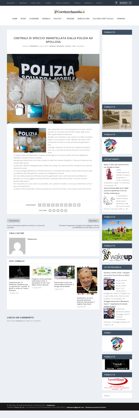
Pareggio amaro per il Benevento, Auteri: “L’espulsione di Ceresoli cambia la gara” (116, 311)
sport (23, 26)
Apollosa (53, 54)
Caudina (48, 3)
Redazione (34, 54)
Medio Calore (35, 3)
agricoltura (83, 26)
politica (57, 26)
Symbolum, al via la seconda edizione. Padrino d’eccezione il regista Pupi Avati (85, 308)
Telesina (77, 3)
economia (34, 26)
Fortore (99, 3)
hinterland (22, 3)
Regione (70, 26)
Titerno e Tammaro (62, 3)
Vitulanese (88, 3)
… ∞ (114, 193)
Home (14, 26)
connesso (19, 328)
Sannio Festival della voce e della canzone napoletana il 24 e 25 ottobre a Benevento (116, 198)
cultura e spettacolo (103, 26)
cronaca (46, 26)
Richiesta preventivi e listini (96, 415)
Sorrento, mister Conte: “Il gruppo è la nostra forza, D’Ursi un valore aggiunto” (117, 282)
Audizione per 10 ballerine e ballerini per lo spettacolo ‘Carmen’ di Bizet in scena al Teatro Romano (19, 294)
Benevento (11, 3)
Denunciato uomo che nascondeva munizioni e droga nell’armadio (64, 292)
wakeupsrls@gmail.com (75, 415)
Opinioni (121, 26)
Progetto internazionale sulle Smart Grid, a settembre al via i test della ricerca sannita (41, 289)
